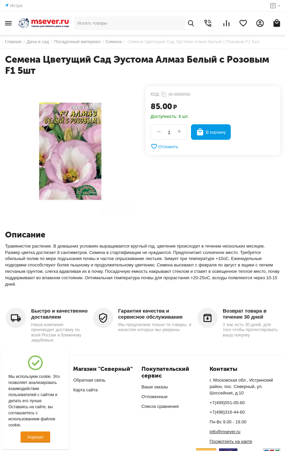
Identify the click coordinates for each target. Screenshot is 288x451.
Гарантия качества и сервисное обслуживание (150, 314)
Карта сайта (85, 389)
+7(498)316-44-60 (227, 412)
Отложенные (154, 396)
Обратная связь (89, 380)
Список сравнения (160, 406)
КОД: (155, 94)
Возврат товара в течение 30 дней (244, 314)
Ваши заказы (154, 386)
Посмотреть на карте (231, 441)
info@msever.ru (225, 431)
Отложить (164, 146)
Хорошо (35, 437)
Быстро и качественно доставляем (59, 314)
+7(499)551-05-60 (227, 402)
